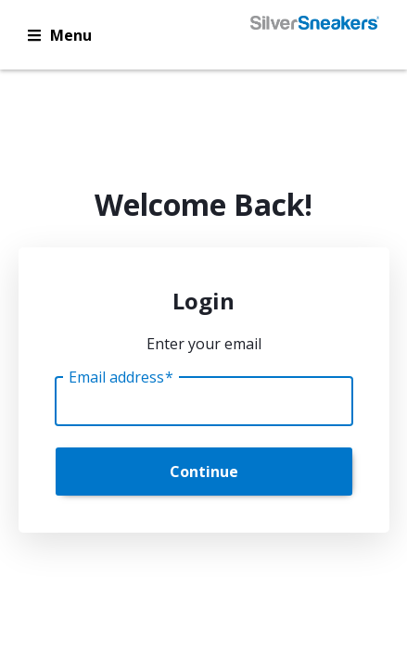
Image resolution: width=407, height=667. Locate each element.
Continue (204, 471)
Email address (121, 377)
